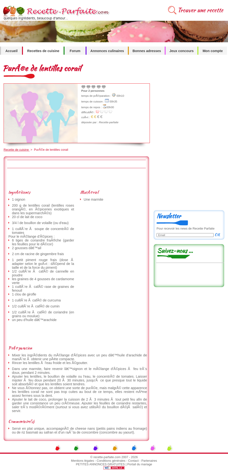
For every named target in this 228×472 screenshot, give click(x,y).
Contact (133, 460)
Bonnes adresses (146, 51)
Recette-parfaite (109, 122)
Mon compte (213, 51)
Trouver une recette (200, 10)
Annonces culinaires (107, 51)
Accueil (11, 51)
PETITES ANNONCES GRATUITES (100, 464)
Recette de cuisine (17, 149)
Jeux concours (181, 51)
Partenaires (149, 460)
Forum (75, 51)
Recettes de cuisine (43, 51)
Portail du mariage (139, 464)
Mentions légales (82, 460)
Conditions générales (111, 460)
